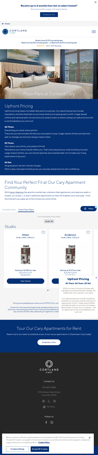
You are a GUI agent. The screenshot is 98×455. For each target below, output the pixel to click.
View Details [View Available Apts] (25, 281)
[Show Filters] (88, 208)
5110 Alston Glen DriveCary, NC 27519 (49, 393)
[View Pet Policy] (49, 406)
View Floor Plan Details (25, 259)
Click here (55, 9)
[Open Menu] (94, 31)
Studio (47, 221)
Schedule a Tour (49, 15)
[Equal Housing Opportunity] (43, 401)
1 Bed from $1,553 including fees (34, 42)
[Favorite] (43, 232)
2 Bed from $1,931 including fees (63, 42)
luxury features (17, 192)
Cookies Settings (17, 449)
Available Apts (9, 209)
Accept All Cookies (40, 449)
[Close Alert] (95, 2)
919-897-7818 (49, 387)
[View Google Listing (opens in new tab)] (49, 46)
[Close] (89, 438)
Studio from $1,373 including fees (49, 40)
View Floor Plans (26, 209)
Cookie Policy (44, 442)
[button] (48, 290)
